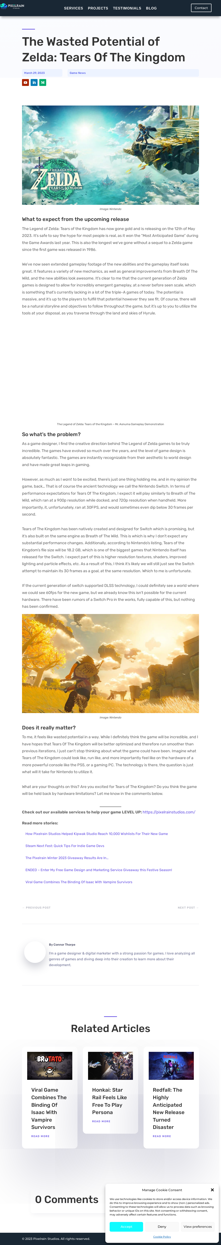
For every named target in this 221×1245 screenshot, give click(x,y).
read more (40, 1136)
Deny (162, 1227)
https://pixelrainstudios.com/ (169, 812)
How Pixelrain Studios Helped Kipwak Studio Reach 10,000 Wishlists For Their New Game (96, 834)
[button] (212, 1190)
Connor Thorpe (64, 945)
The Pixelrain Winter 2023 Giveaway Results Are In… (67, 858)
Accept (126, 1227)
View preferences (198, 1227)
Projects (98, 8)
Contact (201, 8)
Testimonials (127, 8)
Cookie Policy (162, 1236)
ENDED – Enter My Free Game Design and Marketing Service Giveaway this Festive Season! (98, 870)
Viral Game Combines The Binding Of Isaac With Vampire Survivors (78, 882)
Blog (151, 8)
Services (73, 8)
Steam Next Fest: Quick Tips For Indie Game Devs (64, 846)
